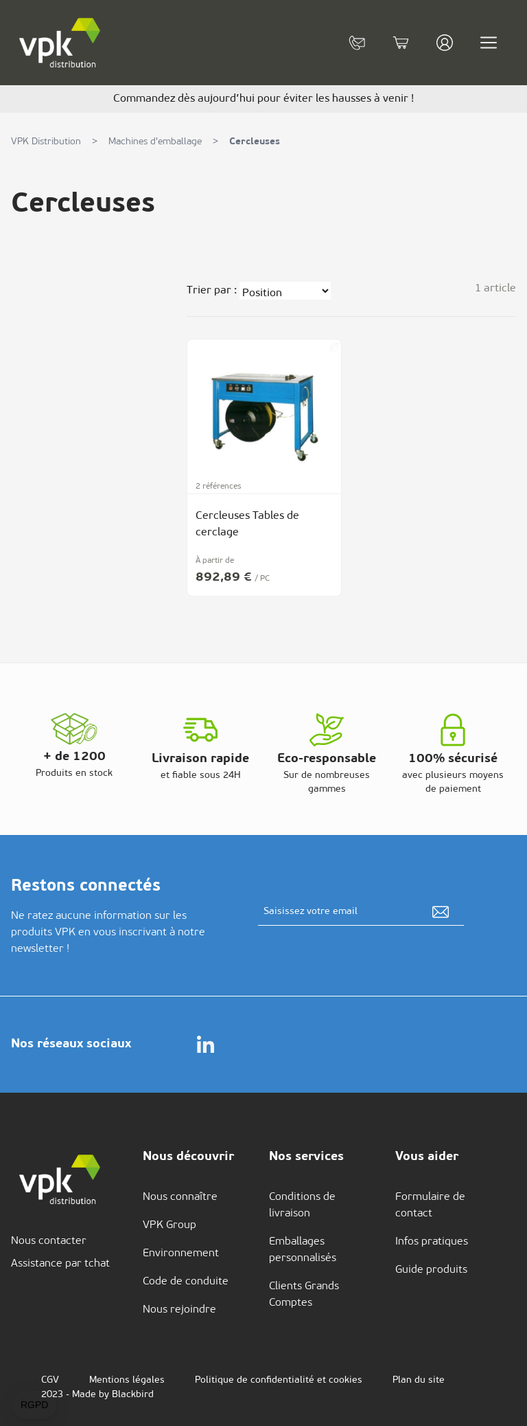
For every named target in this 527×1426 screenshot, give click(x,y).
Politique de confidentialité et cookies (278, 1380)
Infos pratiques (431, 1241)
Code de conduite (186, 1281)
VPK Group (169, 1225)
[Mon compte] (445, 43)
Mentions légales (127, 1380)
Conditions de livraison (302, 1205)
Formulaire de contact (430, 1205)
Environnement (181, 1253)
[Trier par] (285, 291)
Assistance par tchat (60, 1263)
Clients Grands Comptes (304, 1294)
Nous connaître (180, 1197)
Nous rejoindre (179, 1309)
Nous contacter (48, 1241)
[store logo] (60, 42)
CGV (50, 1380)
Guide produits (431, 1270)
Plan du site (419, 1380)
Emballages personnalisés (302, 1250)
